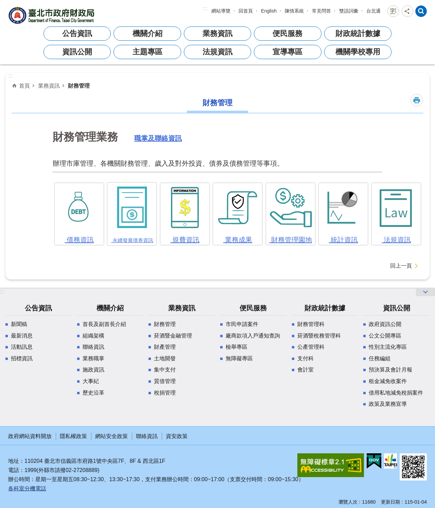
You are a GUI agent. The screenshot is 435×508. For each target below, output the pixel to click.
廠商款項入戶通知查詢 (253, 336)
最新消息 (22, 336)
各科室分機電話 (27, 488)
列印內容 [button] (417, 100)
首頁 (24, 86)
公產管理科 (311, 347)
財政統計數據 (357, 33)
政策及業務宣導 (388, 404)
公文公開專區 (385, 336)
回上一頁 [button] (401, 266)
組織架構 (93, 336)
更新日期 (390, 502)
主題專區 (147, 52)
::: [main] (10, 75)
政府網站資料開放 (30, 436)
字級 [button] (393, 11)
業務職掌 (93, 358)
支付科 (305, 358)
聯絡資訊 (93, 347)
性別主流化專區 (388, 347)
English (269, 11)
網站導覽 (220, 11)
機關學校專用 (357, 52)
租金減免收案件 (388, 381)
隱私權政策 (73, 436)
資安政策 (177, 436)
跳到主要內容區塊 (3, 3)
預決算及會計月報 (390, 370)
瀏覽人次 (348, 502)
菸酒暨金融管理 (173, 336)
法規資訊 (217, 52)
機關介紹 (147, 33)
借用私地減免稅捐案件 (396, 393)
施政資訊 (93, 370)
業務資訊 (217, 33)
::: (205, 8)
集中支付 (165, 370)
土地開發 (165, 358)
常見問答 (321, 11)
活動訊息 (22, 347)
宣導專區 (287, 52)
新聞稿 (19, 324)
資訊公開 (77, 52)
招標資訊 (22, 358)
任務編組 (379, 358)
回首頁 (246, 11)
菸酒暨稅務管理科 (319, 336)
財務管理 (79, 86)
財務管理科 (311, 324)
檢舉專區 (236, 347)
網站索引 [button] (421, 11)
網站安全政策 (111, 436)
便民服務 (287, 33)
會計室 (305, 370)
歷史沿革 (93, 393)
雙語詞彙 (348, 11)
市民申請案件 (242, 324)
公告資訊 (77, 33)
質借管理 (165, 381)
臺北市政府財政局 (52, 15)
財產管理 (165, 347)
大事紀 (91, 381)
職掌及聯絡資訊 (158, 139)
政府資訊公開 (385, 324)
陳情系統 (294, 11)
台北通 (373, 11)
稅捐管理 (165, 393)
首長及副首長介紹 (104, 324)
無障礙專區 (239, 358)
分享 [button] (407, 11)
